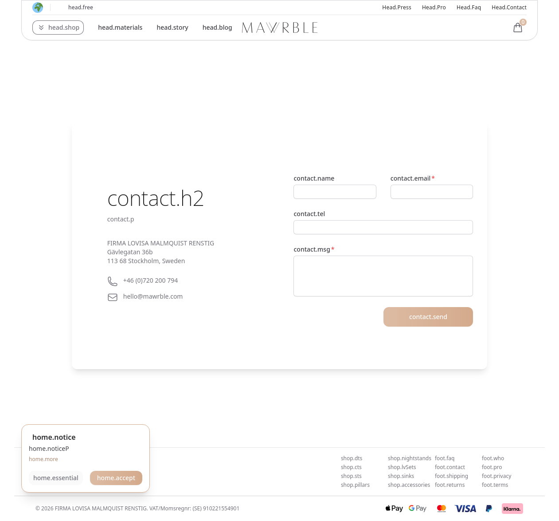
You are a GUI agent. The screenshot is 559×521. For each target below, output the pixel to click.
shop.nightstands (409, 458)
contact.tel (309, 213)
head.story (172, 27)
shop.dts (351, 458)
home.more (43, 459)
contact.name (313, 178)
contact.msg (311, 249)
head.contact (509, 7)
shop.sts (351, 476)
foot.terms (495, 485)
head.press (396, 7)
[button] (58, 27)
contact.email (410, 178)
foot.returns (450, 485)
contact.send (428, 316)
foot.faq (444, 458)
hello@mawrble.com (153, 296)
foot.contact (450, 467)
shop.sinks (401, 476)
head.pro (434, 7)
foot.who (493, 458)
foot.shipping (451, 476)
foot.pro (492, 467)
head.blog (217, 27)
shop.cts (351, 467)
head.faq (469, 7)
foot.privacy (496, 476)
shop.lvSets (402, 467)
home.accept (116, 478)
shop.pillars (355, 485)
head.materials (120, 27)
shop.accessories (409, 485)
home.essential (55, 478)
